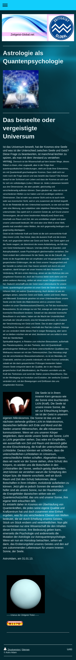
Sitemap (25, 649)
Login (69, 649)
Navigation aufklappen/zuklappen (38, 5)
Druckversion (12, 649)
